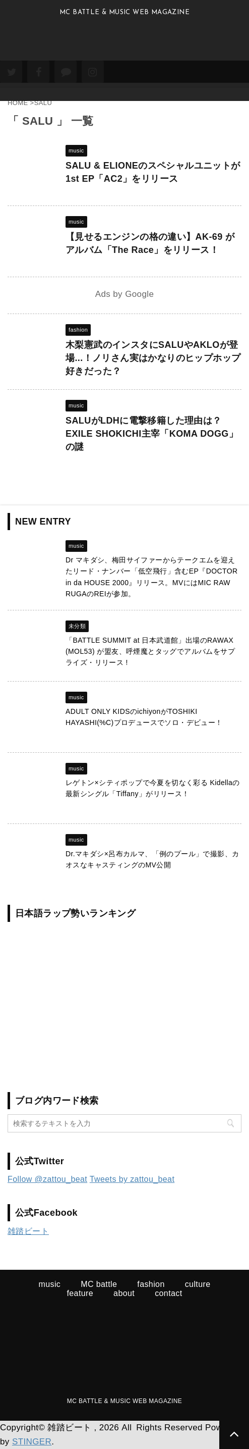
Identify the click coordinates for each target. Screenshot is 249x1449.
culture (198, 1284)
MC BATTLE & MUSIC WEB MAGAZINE (124, 1401)
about (124, 1293)
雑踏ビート (28, 1231)
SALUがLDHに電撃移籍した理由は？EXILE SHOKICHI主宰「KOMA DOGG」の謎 (152, 434)
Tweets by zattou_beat (132, 1179)
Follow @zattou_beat (47, 1179)
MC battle (99, 1284)
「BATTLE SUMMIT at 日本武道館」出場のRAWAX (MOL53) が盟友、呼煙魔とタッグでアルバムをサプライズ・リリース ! (150, 651)
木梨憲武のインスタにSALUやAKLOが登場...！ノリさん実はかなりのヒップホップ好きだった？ (153, 358)
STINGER (31, 1441)
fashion (150, 1284)
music (49, 1284)
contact (168, 1293)
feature (80, 1293)
